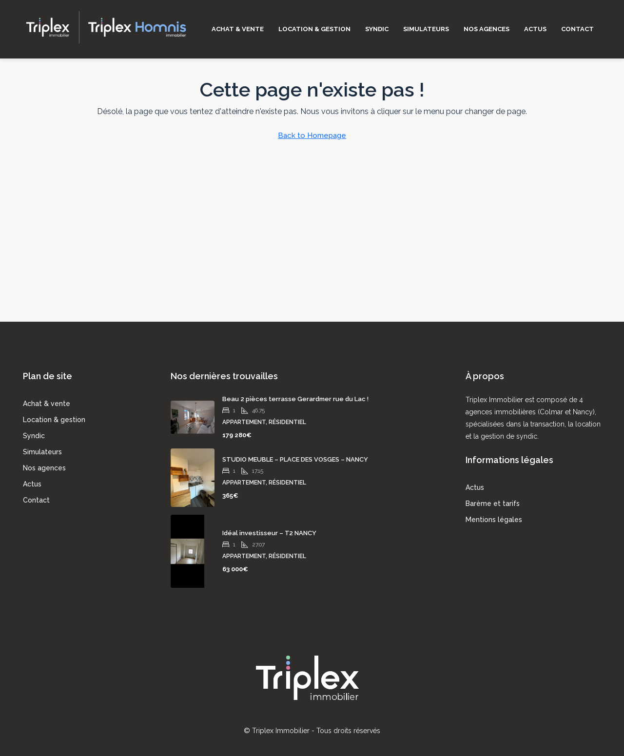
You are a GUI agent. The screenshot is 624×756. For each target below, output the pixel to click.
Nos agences (486, 29)
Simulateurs (426, 29)
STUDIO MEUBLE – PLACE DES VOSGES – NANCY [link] (295, 459)
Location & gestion (314, 29)
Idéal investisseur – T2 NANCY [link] (269, 533)
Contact (577, 29)
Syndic (377, 29)
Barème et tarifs (493, 503)
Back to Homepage (312, 135)
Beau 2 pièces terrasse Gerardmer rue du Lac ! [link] (295, 399)
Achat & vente (238, 29)
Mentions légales (494, 519)
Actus (535, 29)
